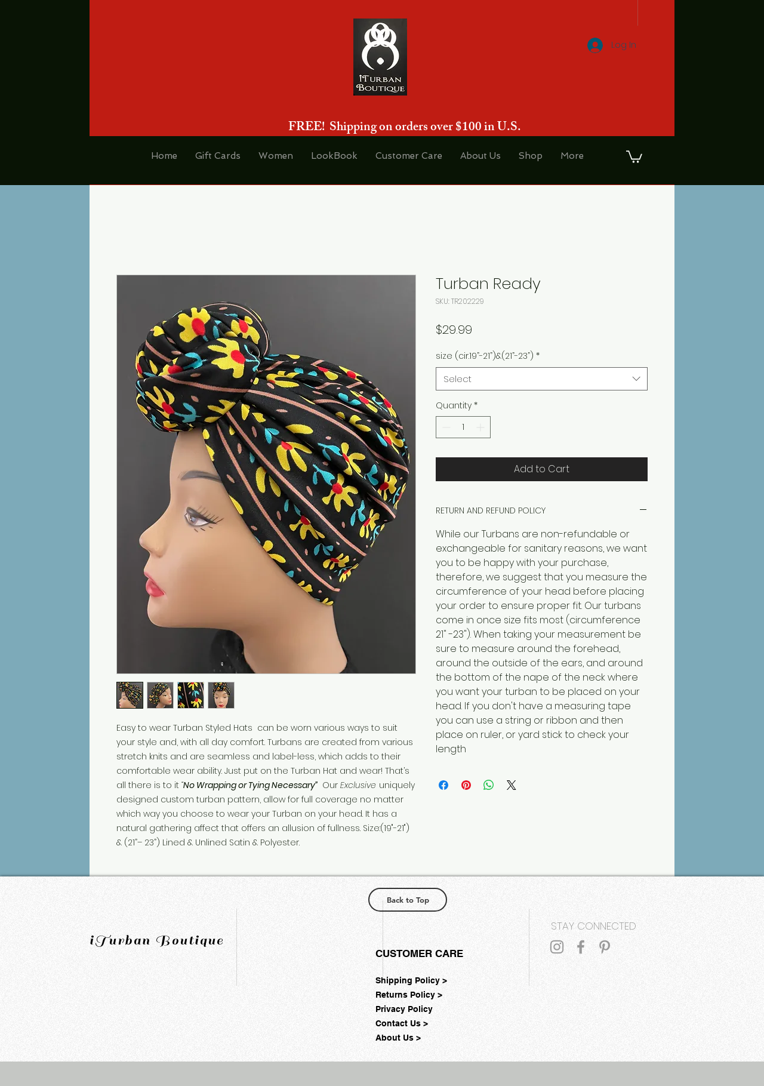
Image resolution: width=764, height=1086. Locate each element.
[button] (634, 156)
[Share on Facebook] (443, 785)
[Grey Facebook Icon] (581, 947)
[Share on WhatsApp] (489, 785)
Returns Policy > (408, 994)
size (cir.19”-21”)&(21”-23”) (488, 356)
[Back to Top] (407, 900)
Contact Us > (401, 1023)
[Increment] (481, 427)
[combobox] (542, 378)
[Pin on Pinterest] (466, 785)
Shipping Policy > (411, 980)
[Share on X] (511, 785)
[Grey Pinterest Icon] (605, 947)
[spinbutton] (463, 427)
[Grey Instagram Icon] (557, 947)
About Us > (398, 1037)
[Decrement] (445, 427)
